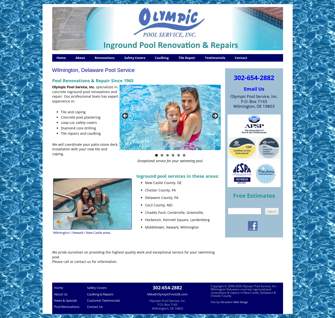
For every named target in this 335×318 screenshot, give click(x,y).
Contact (241, 58)
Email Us (254, 88)
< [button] (125, 116)
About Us (60, 294)
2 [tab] (162, 155)
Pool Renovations (66, 307)
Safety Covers (134, 58)
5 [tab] (178, 155)
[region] (170, 117)
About (80, 58)
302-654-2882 (254, 77)
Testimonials (215, 58)
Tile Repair (186, 58)
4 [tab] (173, 155)
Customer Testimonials (103, 300)
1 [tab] (156, 155)
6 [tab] (184, 155)
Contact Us (95, 307)
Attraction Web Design (234, 302)
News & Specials (65, 300)
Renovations (104, 58)
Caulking (162, 58)
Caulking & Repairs (100, 294)
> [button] (214, 116)
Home (61, 58)
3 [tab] (167, 155)
